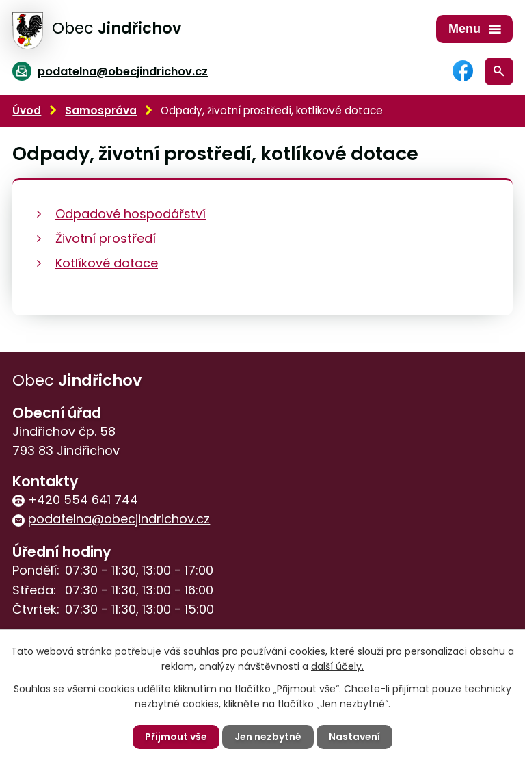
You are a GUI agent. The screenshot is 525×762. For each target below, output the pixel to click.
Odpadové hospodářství (130, 213)
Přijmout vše (176, 737)
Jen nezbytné (267, 737)
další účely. (337, 666)
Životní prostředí (105, 238)
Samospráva (101, 110)
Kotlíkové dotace (106, 263)
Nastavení (354, 737)
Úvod (26, 110)
